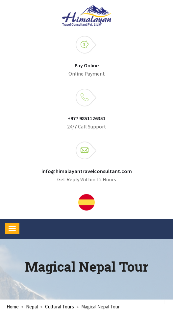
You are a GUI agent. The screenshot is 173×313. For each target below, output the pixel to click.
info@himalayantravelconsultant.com (86, 171)
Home (13, 306)
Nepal (32, 306)
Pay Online (87, 65)
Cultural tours (59, 306)
